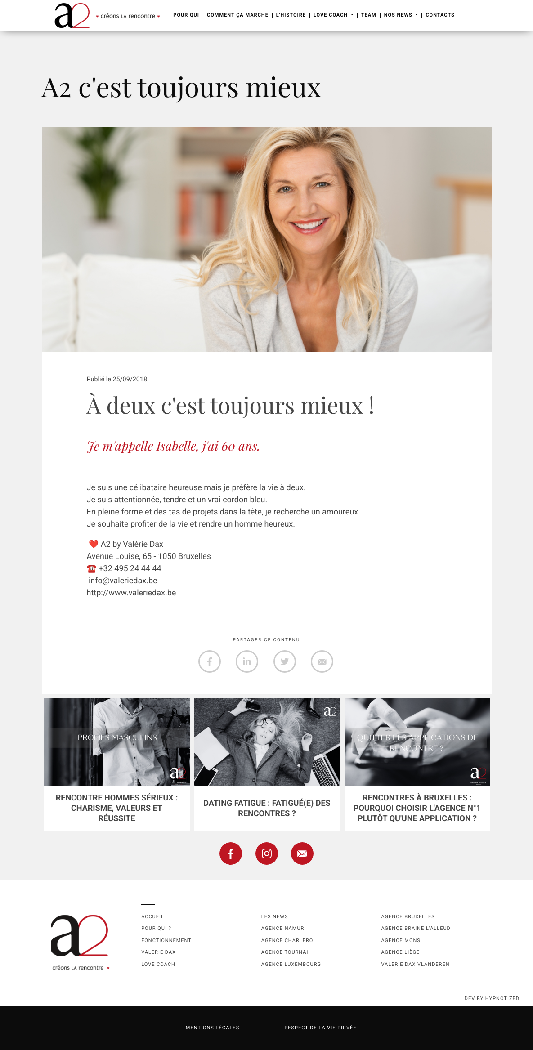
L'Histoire (291, 15)
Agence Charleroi (288, 940)
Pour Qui (186, 15)
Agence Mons (400, 940)
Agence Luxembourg (291, 964)
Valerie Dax (158, 952)
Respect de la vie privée (320, 1028)
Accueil (152, 917)
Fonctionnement (166, 940)
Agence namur (282, 928)
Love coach (158, 964)
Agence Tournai (285, 952)
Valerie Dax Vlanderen (415, 964)
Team (368, 15)
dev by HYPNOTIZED (492, 998)
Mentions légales (212, 1028)
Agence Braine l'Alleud (415, 928)
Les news (274, 917)
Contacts (440, 15)
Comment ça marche (238, 15)
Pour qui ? (156, 928)
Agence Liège (400, 952)
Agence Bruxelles (407, 917)
